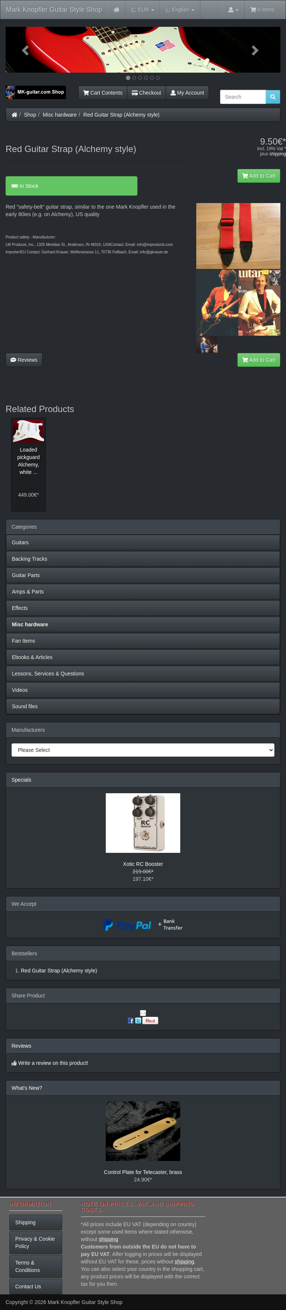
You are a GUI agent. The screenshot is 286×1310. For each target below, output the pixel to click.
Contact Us (28, 1287)
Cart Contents (103, 93)
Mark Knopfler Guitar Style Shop (54, 9)
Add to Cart (259, 176)
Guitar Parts (26, 575)
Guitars (20, 542)
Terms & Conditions (27, 1266)
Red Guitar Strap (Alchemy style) (121, 115)
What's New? (27, 1088)
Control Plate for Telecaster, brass (143, 1172)
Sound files (25, 706)
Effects (20, 608)
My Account (187, 93)
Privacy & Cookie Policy (35, 1242)
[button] (26, 50)
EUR (142, 10)
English (180, 10)
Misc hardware (60, 115)
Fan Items (23, 641)
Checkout (146, 93)
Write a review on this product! (53, 1063)
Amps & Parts (28, 592)
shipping (277, 153)
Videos (20, 690)
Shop (30, 115)
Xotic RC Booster (143, 864)
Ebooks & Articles (32, 657)
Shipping (25, 1222)
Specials (21, 780)
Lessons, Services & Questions (48, 674)
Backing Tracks (29, 559)
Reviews (24, 360)
